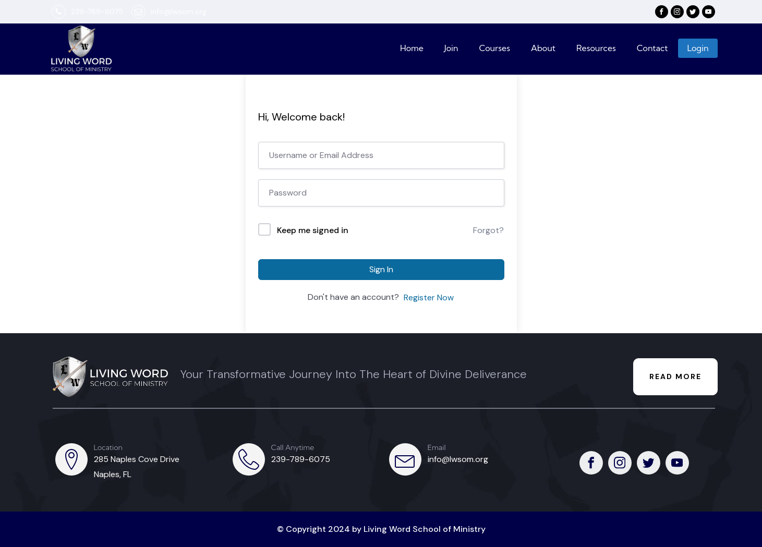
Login (697, 48)
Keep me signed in (312, 230)
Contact (652, 48)
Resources (596, 48)
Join (451, 48)
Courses (494, 48)
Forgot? (488, 230)
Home (412, 48)
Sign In (381, 269)
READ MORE (675, 376)
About (543, 48)
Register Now (429, 297)
